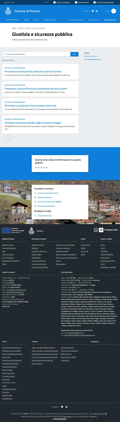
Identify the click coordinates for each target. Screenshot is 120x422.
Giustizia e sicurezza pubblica (15, 68)
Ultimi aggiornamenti (9, 389)
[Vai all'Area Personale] (103, 2)
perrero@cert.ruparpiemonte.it (16, 290)
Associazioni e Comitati (108, 267)
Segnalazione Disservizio (10, 363)
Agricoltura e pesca (38, 245)
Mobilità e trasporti (62, 251)
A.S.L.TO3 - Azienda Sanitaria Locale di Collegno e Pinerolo (51, 357)
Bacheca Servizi (7, 370)
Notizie (83, 248)
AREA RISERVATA (59, 419)
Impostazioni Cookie (8, 382)
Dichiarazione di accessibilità (11, 351)
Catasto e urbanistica (39, 261)
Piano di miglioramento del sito (12, 354)
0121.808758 (9, 282)
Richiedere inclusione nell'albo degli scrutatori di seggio (33, 122)
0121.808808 (9, 280)
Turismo (58, 261)
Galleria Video (105, 257)
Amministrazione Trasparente (12, 347)
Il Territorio (104, 251)
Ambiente (35, 248)
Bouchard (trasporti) (67, 347)
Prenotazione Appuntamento (11, 360)
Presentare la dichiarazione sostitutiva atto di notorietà (33, 71)
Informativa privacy (8, 376)
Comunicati (84, 251)
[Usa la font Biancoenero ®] (61, 2)
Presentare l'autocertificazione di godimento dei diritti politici (36, 88)
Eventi (103, 245)
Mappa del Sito (7, 395)
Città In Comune (98, 413)
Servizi (20, 28)
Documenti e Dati (8, 254)
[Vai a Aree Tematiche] (81, 2)
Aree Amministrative (9, 248)
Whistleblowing (7, 398)
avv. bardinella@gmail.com (74, 333)
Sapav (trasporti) (37, 363)
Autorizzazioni (36, 257)
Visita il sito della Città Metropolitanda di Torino (47, 351)
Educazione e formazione (40, 267)
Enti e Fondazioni (8, 257)
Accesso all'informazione (76, 20)
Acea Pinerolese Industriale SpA (42, 360)
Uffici (3, 251)
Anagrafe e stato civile (39, 251)
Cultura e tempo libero (39, 264)
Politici (4, 264)
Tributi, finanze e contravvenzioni (67, 257)
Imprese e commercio (63, 248)
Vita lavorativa (60, 264)
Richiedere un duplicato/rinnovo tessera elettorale (30, 105)
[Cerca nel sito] (113, 11)
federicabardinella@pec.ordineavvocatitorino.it (79, 335)
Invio (74, 54)
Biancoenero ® (68, 416)
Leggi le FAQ (6, 357)
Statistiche (5, 392)
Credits (4, 386)
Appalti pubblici (37, 254)
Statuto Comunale (8, 373)
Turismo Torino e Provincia (69, 351)
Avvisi (83, 254)
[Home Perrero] (22, 11)
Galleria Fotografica (107, 254)
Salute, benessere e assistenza (66, 254)
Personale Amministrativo (10, 261)
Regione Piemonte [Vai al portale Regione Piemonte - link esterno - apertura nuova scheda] (9, 2)
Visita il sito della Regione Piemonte (43, 347)
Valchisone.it (65, 360)
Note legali (5, 379)
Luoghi (103, 248)
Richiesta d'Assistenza (9, 366)
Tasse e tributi (85, 245)
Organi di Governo (8, 245)
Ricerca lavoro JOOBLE (68, 357)
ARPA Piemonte (66, 354)
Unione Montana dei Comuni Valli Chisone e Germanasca (50, 354)
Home (14, 28)
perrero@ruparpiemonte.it (15, 292)
